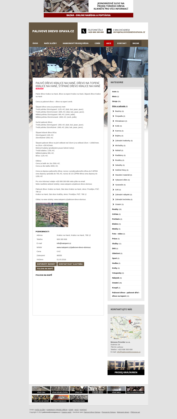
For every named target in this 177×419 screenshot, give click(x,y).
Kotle (118, 126)
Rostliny (119, 160)
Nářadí (119, 150)
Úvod (35, 43)
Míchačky (120, 145)
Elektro (116, 224)
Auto (115, 91)
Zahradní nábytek (123, 194)
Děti (115, 248)
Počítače (117, 219)
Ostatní (119, 204)
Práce (116, 239)
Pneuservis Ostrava (109, 412)
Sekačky (120, 165)
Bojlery (119, 136)
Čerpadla (120, 116)
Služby (116, 243)
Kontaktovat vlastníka (71, 264)
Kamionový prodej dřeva (75, 43)
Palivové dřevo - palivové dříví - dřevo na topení (126, 294)
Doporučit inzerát (46, 264)
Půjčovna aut (135, 412)
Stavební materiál (123, 175)
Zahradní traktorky (124, 141)
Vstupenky (118, 273)
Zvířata (116, 214)
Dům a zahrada (120, 106)
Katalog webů (66, 412)
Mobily (116, 229)
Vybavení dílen (122, 180)
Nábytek (117, 278)
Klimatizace (121, 121)
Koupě (116, 288)
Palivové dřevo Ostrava (92, 412)
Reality (117, 209)
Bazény (119, 111)
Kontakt (121, 43)
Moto (115, 96)
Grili (118, 190)
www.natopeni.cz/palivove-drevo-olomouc (74, 247)
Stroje (116, 101)
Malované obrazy (123, 412)
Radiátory (120, 155)
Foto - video (118, 234)
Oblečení (117, 253)
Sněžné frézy (121, 170)
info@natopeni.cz (64, 243)
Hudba (116, 263)
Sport (115, 258)
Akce (108, 43)
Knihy (116, 268)
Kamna (119, 131)
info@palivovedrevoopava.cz (129, 32)
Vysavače (120, 185)
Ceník (97, 43)
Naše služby (50, 43)
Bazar (136, 43)
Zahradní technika (124, 199)
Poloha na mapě (45, 268)
